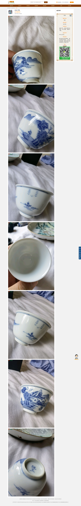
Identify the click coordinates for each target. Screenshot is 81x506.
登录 (72, 2)
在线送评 (64, 46)
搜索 (46, 2)
